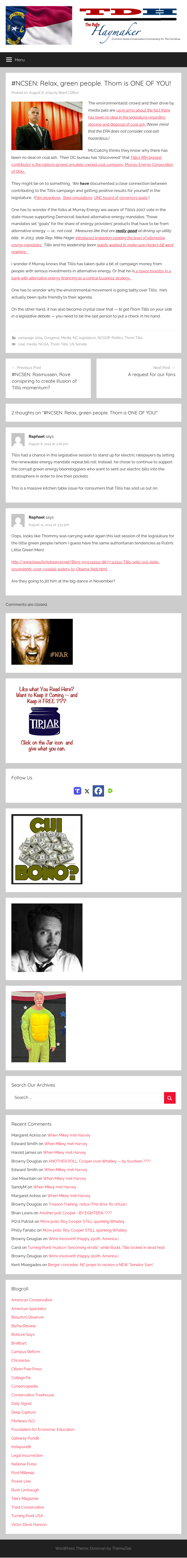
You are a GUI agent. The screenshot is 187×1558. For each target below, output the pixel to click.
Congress (51, 338)
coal (21, 344)
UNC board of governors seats (126, 197)
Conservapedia (25, 1386)
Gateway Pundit (26, 1438)
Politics (117, 338)
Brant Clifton (69, 93)
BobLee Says (23, 1334)
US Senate (78, 344)
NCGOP (104, 338)
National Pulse (24, 1464)
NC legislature (84, 338)
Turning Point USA (28, 1516)
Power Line (21, 1481)
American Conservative (33, 1300)
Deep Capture (24, 1412)
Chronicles (21, 1360)
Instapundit (21, 1447)
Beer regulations (81, 197)
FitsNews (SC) (24, 1421)
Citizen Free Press (28, 1369)
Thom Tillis (133, 338)
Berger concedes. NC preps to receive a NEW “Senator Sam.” (103, 1265)
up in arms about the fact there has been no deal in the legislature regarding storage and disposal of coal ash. (130, 117)
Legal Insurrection (28, 1456)
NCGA (43, 344)
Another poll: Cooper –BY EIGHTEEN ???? (76, 1213)
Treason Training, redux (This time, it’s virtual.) (90, 1204)
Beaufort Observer (28, 1317)
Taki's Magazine (25, 1499)
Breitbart (19, 1343)
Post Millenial (23, 1473)
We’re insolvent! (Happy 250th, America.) (85, 1239)
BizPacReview (24, 1326)
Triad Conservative (28, 1507)
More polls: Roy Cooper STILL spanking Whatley (84, 1221)
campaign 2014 (30, 338)
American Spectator (29, 1309)
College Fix (22, 1378)
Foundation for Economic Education (44, 1430)
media (32, 344)
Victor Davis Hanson (30, 1525)
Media (66, 338)
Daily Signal (22, 1404)
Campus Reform (26, 1352)
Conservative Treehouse (33, 1395)
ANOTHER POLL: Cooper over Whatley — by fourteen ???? (102, 1161)
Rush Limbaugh (26, 1490)
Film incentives (49, 197)
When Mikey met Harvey (70, 1135)
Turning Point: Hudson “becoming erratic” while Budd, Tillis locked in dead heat (101, 1248)
